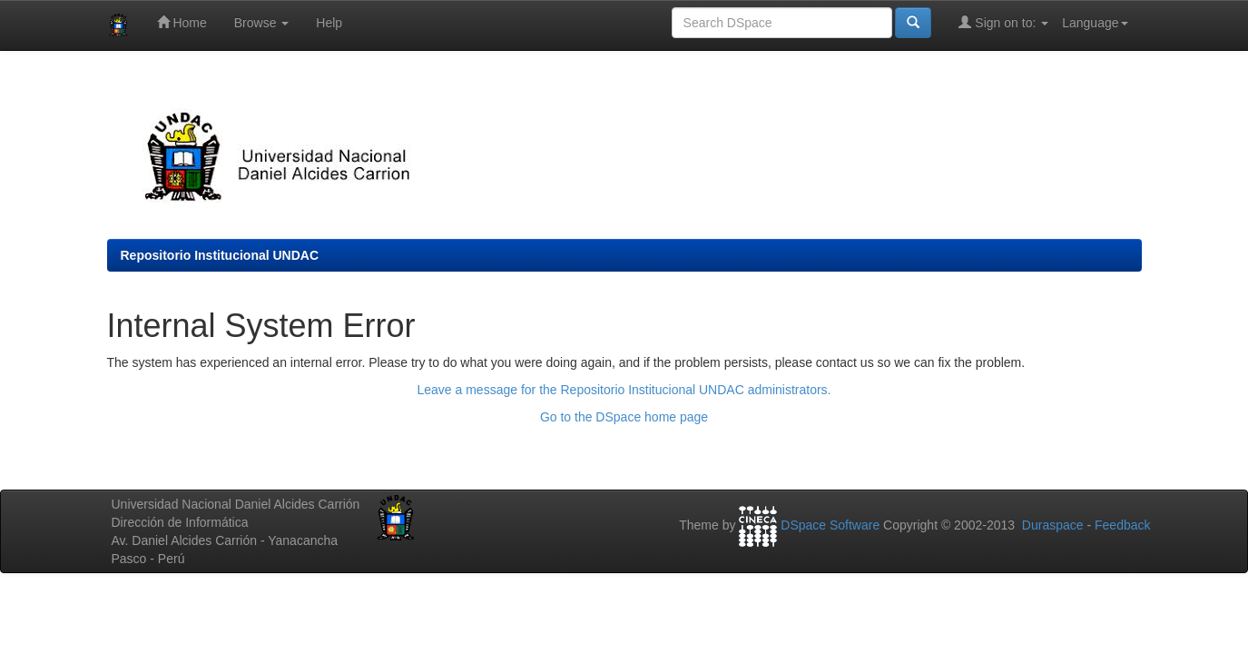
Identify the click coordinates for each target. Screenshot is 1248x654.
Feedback (1122, 525)
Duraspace (1053, 525)
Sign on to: (1003, 22)
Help (329, 22)
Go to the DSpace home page (624, 417)
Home (182, 22)
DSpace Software (830, 525)
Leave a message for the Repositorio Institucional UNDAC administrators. (624, 389)
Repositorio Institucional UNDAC (220, 255)
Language (1094, 22)
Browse (262, 22)
